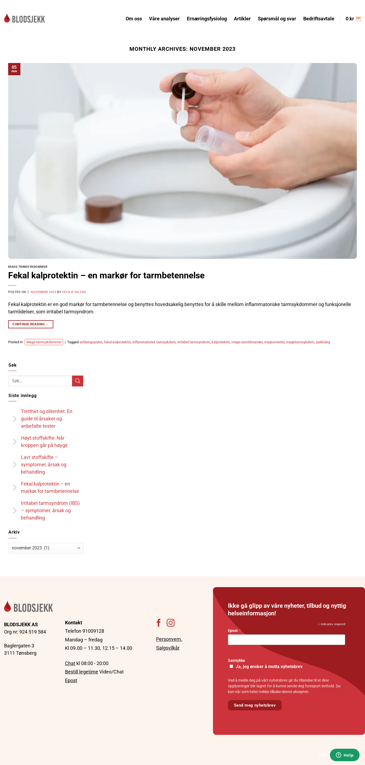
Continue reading (31, 324)
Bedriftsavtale (318, 18)
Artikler (242, 18)
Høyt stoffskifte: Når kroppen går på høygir (44, 441)
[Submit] (77, 381)
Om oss (134, 18)
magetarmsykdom (300, 342)
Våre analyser (164, 18)
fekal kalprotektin (117, 342)
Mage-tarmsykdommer (27, 267)
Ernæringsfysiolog (207, 18)
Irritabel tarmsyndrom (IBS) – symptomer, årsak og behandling (50, 510)
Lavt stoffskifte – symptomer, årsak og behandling (43, 464)
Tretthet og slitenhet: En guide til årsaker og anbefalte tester (46, 418)
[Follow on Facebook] (159, 623)
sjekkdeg (323, 342)
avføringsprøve (90, 342)
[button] (353, 19)
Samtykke (236, 660)
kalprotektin (221, 342)
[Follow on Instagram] (171, 623)
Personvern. (169, 639)
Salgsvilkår (168, 648)
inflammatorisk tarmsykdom (154, 342)
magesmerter (274, 342)
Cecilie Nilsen (74, 292)
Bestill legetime (81, 672)
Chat (70, 663)
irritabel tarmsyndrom (193, 342)
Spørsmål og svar (277, 18)
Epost (71, 680)
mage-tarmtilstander (246, 342)
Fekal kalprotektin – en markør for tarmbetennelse (106, 275)
